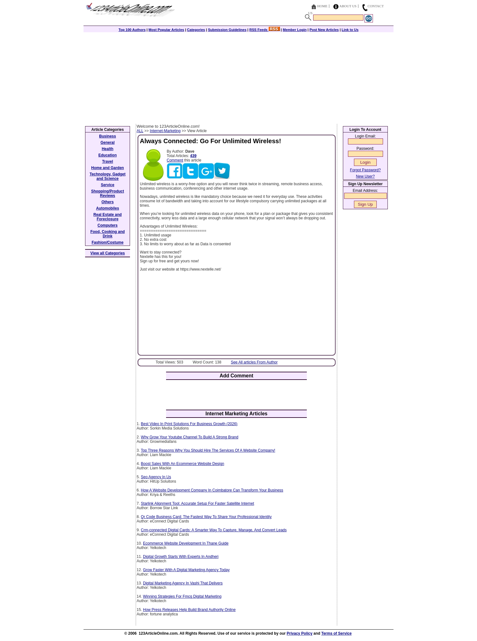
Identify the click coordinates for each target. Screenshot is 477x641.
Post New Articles (324, 30)
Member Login (295, 30)
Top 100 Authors (132, 30)
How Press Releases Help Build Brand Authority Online (189, 609)
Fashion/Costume (108, 242)
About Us (348, 6)
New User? (365, 176)
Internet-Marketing (165, 131)
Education (107, 155)
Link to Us (350, 30)
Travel (107, 161)
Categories (196, 30)
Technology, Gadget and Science (108, 176)
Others (108, 202)
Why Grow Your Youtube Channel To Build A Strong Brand (189, 437)
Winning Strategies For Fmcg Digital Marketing (182, 596)
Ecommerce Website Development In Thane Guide (185, 543)
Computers (107, 225)
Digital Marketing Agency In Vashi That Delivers (183, 583)
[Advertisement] (238, 76)
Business (107, 136)
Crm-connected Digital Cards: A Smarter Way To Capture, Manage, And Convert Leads (214, 530)
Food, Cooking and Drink (107, 233)
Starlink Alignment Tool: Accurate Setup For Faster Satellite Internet (197, 503)
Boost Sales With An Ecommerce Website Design (182, 463)
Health (108, 149)
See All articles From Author (254, 362)
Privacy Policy (299, 633)
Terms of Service (336, 633)
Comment (175, 160)
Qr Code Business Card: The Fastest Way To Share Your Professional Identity (206, 517)
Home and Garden (107, 168)
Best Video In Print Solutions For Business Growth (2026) (189, 424)
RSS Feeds (264, 30)
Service (108, 185)
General (108, 142)
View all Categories (107, 253)
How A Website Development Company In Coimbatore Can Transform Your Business (212, 490)
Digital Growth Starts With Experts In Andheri (181, 556)
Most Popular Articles (166, 30)
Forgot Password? (365, 170)
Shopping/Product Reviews (107, 193)
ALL (140, 131)
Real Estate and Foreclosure (107, 216)
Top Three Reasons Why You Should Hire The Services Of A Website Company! (208, 450)
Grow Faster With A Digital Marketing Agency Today (186, 570)
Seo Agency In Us (156, 477)
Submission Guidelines (227, 30)
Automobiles (107, 208)
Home (322, 6)
